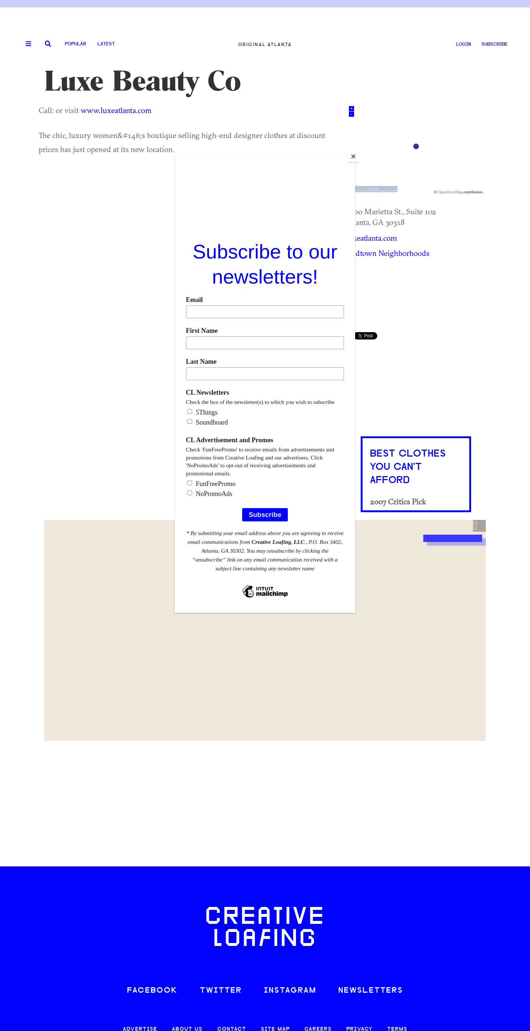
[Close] (353, 156)
